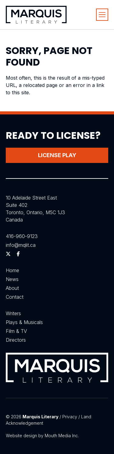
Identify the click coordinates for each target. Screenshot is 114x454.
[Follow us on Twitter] (8, 254)
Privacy (69, 416)
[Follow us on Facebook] (18, 254)
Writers (13, 313)
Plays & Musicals (24, 322)
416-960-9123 (22, 236)
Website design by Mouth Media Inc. (42, 435)
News (12, 279)
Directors (16, 340)
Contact (14, 297)
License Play (57, 155)
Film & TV (16, 331)
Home (12, 270)
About (12, 288)
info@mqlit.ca (21, 245)
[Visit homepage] (36, 14)
